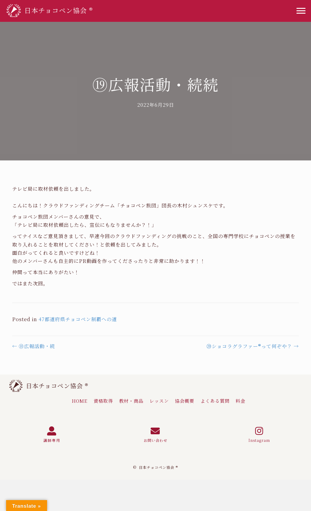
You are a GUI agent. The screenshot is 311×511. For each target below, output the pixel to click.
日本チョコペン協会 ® (57, 385)
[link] (80, 401)
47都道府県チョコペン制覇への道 (78, 319)
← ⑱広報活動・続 (33, 346)
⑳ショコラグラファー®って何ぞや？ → (253, 346)
